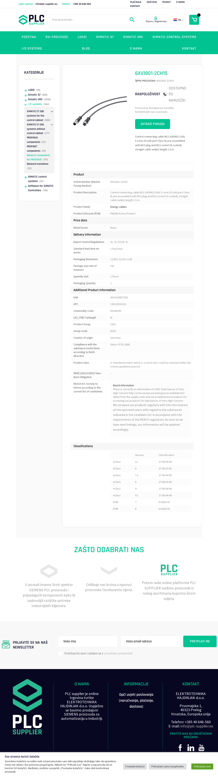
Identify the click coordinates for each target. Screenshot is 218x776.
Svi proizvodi (56, 37)
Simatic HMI (133, 37)
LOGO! (82, 37)
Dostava (152, 2)
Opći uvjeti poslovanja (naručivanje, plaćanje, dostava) (136, 700)
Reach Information (123, 385)
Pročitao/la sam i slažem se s (95, 653)
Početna (29, 37)
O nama (180, 2)
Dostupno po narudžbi (177, 94)
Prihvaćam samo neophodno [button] (167, 766)
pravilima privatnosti (118, 653)
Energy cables (118, 206)
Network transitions (37, 164)
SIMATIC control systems (174, 37)
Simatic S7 (105, 37)
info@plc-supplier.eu (46, 4)
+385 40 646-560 (82, 4)
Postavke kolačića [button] (135, 766)
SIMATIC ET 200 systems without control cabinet (36, 129)
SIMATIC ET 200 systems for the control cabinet (35, 116)
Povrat (166, 2)
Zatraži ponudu (152, 124)
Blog (86, 48)
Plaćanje (135, 2)
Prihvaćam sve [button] (202, 766)
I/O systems (32, 48)
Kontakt (135, 6)
